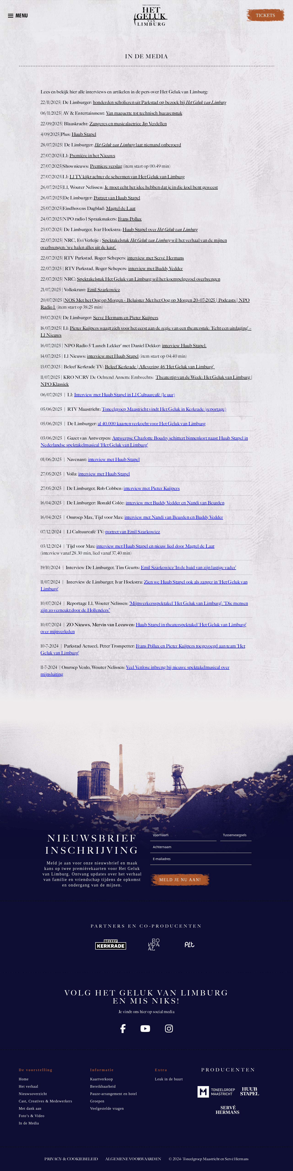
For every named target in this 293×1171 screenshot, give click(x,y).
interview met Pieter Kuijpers (152, 488)
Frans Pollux (130, 219)
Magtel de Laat (120, 208)
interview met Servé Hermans (155, 258)
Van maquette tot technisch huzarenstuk (144, 113)
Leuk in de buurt (169, 1079)
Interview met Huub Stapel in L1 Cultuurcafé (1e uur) (124, 394)
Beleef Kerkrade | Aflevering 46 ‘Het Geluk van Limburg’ (160, 366)
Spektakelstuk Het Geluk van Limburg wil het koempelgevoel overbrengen (148, 279)
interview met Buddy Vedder (155, 268)
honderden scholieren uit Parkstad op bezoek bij (159, 102)
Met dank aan (30, 1108)
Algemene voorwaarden (133, 1159)
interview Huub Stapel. (184, 345)
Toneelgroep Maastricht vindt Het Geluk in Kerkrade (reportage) (164, 409)
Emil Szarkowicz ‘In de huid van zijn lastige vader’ (188, 567)
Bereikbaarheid (103, 1086)
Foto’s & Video (31, 1116)
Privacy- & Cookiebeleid (71, 1159)
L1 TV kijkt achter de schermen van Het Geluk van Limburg (127, 176)
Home (24, 1079)
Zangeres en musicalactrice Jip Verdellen (128, 123)
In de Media (29, 1123)
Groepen (97, 1101)
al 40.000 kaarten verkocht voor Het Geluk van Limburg (152, 423)
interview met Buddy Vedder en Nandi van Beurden (175, 503)
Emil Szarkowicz (103, 289)
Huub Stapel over (160, 229)
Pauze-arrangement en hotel (113, 1094)
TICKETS (265, 15)
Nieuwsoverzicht (33, 1094)
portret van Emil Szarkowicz (132, 531)
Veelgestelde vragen (107, 1108)
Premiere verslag (106, 166)
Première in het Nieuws (92, 155)
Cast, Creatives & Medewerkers (45, 1101)
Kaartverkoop (101, 1079)
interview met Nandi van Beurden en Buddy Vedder (174, 517)
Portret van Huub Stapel (117, 198)
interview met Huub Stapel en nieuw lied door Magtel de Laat (155, 546)
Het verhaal (28, 1086)
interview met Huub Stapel (113, 356)
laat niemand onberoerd (138, 145)
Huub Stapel (84, 134)
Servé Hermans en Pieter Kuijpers (125, 317)
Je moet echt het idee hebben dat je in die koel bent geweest (161, 187)
